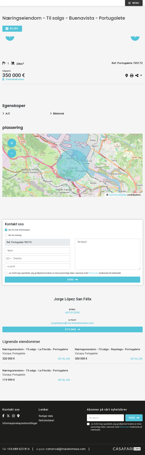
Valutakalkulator (13, 79)
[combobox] (37, 259)
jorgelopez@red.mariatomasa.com (72, 323)
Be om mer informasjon (19, 230)
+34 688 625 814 (18, 449)
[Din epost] (105, 417)
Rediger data (46, 415)
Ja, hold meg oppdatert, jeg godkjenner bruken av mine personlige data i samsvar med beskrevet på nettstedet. (65, 273)
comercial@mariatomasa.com (66, 449)
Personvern (93, 273)
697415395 (72, 312)
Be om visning (15, 235)
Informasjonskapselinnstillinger (19, 423)
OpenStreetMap (118, 194)
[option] (72, 36)
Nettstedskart (46, 420)
